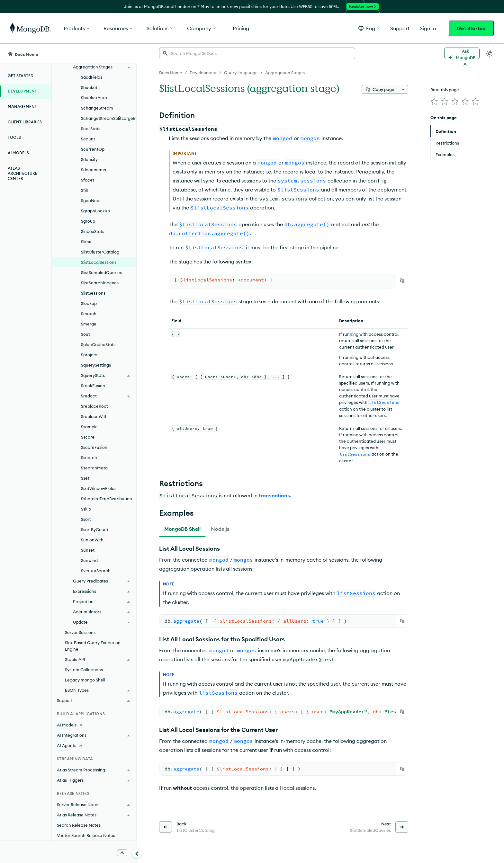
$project (89, 354)
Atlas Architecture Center (22, 173)
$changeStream (97, 108)
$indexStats (92, 231)
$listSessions (93, 293)
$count (88, 138)
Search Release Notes (79, 825)
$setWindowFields (98, 488)
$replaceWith (94, 416)
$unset (87, 550)
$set (85, 478)
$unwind (89, 560)
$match (88, 313)
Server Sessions (80, 632)
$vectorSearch (96, 570)
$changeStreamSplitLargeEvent (108, 118)
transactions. (275, 495)
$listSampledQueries (101, 272)
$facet (87, 179)
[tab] (182, 528)
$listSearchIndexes (100, 282)
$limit (86, 241)
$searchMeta (94, 467)
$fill (84, 190)
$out (85, 334)
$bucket (89, 87)
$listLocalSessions (98, 262)
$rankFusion (93, 385)
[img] (434, 101)
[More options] (403, 89)
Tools (14, 137)
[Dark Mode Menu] (489, 53)
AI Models (18, 152)
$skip (86, 509)
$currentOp (92, 149)
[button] (369, 28)
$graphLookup (95, 210)
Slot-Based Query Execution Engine (93, 646)
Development (22, 91)
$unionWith (92, 539)
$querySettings (96, 365)
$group (88, 221)
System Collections (84, 669)
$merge (88, 323)
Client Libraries (25, 122)
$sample (89, 426)
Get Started (471, 28)
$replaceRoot (94, 406)
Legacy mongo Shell (85, 679)
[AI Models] (94, 725)
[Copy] (402, 280)
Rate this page (444, 89)
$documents (93, 169)
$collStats (90, 128)
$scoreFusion (94, 447)
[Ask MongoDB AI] (462, 53)
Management (22, 106)
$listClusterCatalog (100, 251)
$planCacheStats (98, 344)
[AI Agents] (94, 745)
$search (89, 457)
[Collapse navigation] (137, 853)
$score (87, 437)
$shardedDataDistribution (106, 498)
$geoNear (91, 200)
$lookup (89, 303)
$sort (86, 519)
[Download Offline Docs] (122, 852)
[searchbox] (257, 53)
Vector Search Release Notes (86, 835)
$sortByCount (94, 529)
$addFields (91, 77)
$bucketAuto (94, 97)
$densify (89, 159)
